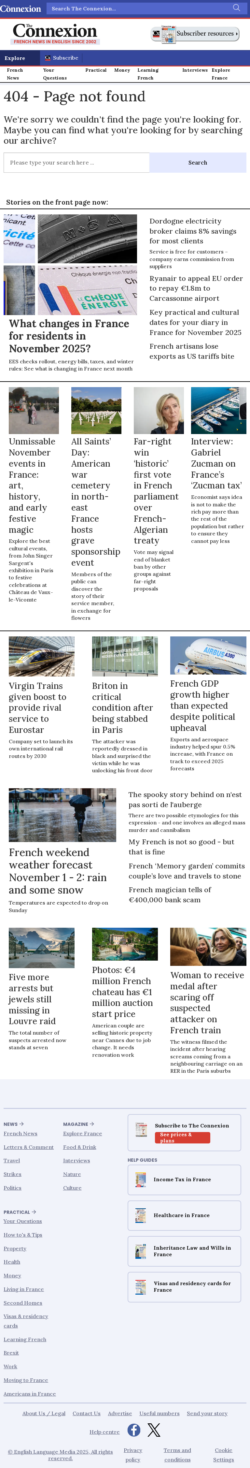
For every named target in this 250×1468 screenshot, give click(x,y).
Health (12, 1261)
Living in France (24, 1289)
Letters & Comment (29, 1146)
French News (15, 74)
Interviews (195, 70)
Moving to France (26, 1380)
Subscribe (65, 57)
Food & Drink (79, 1146)
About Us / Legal (43, 1413)
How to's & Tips (23, 1234)
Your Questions (55, 74)
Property (15, 1248)
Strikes (12, 1174)
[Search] (236, 8)
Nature (72, 1174)
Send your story (207, 1413)
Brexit (11, 1352)
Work (10, 1366)
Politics (12, 1188)
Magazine (75, 1124)
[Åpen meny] (20, 58)
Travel (12, 1160)
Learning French (148, 74)
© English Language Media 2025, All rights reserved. (60, 1454)
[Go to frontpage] (55, 34)
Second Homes (23, 1302)
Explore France (221, 74)
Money (122, 70)
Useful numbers (159, 1413)
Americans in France (30, 1393)
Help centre (105, 1431)
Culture (72, 1188)
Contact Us (87, 1413)
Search (197, 162)
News (11, 1124)
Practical (96, 70)
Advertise (120, 1413)
